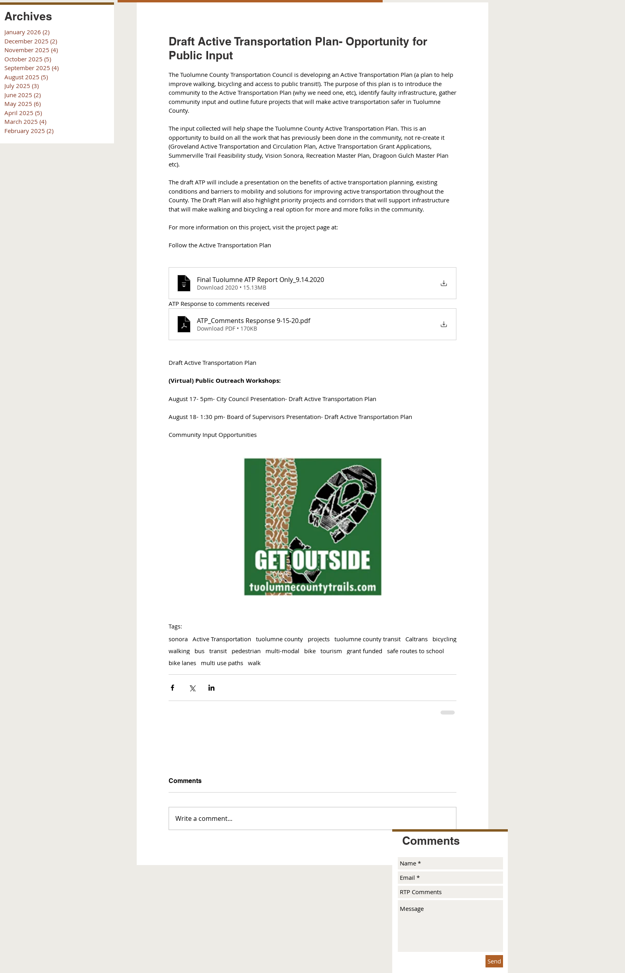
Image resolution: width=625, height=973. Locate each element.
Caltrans (416, 638)
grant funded (364, 650)
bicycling (444, 638)
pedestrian (246, 650)
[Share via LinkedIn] (211, 687)
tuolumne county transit (367, 638)
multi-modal (282, 650)
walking (179, 650)
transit (218, 650)
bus (199, 650)
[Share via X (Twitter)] (192, 687)
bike (310, 650)
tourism (331, 650)
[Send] (494, 961)
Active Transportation (222, 638)
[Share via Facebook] (172, 687)
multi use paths (222, 662)
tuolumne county (279, 638)
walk (254, 662)
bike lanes (182, 662)
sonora (178, 638)
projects (319, 638)
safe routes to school (415, 650)
